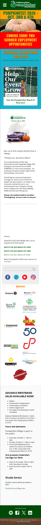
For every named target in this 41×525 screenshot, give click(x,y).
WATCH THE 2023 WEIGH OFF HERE (17, 247)
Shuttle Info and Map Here (15, 488)
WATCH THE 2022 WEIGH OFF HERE (17, 251)
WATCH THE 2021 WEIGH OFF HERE (17, 255)
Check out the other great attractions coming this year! (20, 60)
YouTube (7, 261)
